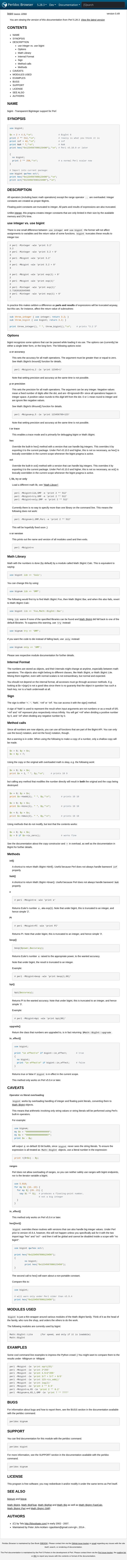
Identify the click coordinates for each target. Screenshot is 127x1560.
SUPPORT (18, 85)
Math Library (24, 53)
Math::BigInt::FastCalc (90, 1505)
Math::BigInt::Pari (16, 1508)
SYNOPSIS (19, 38)
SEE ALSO (18, 92)
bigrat (23, 1499)
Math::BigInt (85, 619)
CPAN (23, 14)
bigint (10, 13)
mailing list (121, 1553)
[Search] (103, 5)
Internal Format (26, 56)
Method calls (24, 63)
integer (18, 213)
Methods (22, 67)
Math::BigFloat (29, 1505)
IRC (35, 1556)
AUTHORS (18, 96)
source (17, 14)
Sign (20, 60)
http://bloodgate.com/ (36, 1523)
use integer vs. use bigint (31, 45)
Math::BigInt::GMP (40, 1508)
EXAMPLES (19, 78)
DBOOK (43, 1543)
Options (22, 49)
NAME (16, 35)
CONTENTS (17, 27)
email (94, 1543)
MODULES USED (22, 74)
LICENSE (18, 88)
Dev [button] (51, 5)
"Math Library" (50, 485)
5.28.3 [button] (41, 5)
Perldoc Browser (17, 4)
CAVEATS (18, 71)
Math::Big (62, 1505)
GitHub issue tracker (80, 1543)
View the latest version (93, 19)
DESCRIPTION (21, 42)
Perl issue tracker (105, 1553)
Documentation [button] (68, 5)
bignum (11, 1499)
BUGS (16, 81)
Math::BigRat (45, 1505)
